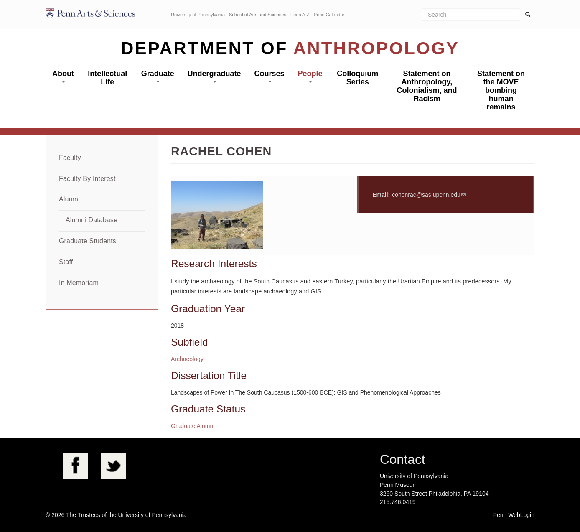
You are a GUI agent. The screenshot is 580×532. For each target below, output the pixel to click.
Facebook (75, 466)
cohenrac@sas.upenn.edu (426, 194)
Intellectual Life (107, 77)
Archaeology (187, 359)
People (310, 76)
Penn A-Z (300, 14)
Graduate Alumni (192, 426)
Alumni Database (91, 220)
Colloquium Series (357, 77)
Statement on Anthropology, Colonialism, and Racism (427, 86)
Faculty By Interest (87, 178)
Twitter (113, 466)
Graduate (157, 76)
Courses (269, 76)
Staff (66, 261)
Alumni (69, 199)
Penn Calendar (329, 14)
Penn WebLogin (513, 515)
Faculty (70, 157)
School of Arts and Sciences (257, 14)
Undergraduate (214, 76)
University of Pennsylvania (198, 14)
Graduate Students (87, 240)
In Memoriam (79, 282)
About (63, 76)
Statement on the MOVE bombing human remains (501, 90)
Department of (290, 48)
